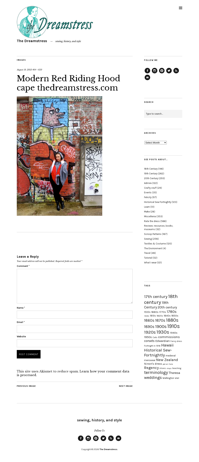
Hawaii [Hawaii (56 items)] (167, 345)
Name (21, 307)
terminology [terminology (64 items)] (156, 372)
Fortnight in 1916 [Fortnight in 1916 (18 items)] (152, 345)
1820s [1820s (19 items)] (160, 315)
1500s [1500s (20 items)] (147, 312)
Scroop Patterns (152, 234)
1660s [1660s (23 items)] (154, 312)
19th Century (150, 173)
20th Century (151, 178)
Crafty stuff (150, 187)
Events (147, 192)
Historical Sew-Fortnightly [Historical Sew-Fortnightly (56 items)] (158, 353)
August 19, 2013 (24, 69)
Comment (23, 266)
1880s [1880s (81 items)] (172, 320)
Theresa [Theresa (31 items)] (174, 373)
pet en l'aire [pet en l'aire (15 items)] (168, 364)
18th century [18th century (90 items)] (161, 299)
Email (21, 322)
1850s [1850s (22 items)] (174, 315)
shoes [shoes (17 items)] (162, 368)
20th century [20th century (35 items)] (167, 307)
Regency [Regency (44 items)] (151, 367)
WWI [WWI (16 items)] (177, 378)
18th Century (151, 168)
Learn (147, 206)
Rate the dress (152, 221)
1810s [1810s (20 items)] (153, 315)
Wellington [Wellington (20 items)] (168, 378)
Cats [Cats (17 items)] (155, 337)
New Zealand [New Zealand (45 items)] (167, 360)
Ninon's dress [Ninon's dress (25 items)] (153, 363)
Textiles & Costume (155, 243)
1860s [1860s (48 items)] (149, 320)
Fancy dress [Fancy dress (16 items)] (176, 341)
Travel (147, 253)
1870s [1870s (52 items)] (160, 320)
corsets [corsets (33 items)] (149, 341)
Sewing (148, 238)
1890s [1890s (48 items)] (149, 326)
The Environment (153, 248)
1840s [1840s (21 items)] (167, 315)
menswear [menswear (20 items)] (149, 360)
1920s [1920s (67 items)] (150, 332)
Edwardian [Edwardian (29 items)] (162, 341)
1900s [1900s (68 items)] (161, 326)
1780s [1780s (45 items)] (172, 311)
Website (21, 336)
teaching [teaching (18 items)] (176, 368)
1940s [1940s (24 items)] (173, 332)
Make (147, 211)
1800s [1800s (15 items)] (146, 316)
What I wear (150, 262)
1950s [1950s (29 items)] (148, 337)
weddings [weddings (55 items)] (153, 377)
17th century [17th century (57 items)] (155, 296)
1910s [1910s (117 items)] (173, 326)
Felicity (147, 197)
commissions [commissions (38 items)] (169, 337)
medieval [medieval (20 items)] (171, 355)
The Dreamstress (32, 41)
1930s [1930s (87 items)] (162, 332)
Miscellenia (150, 216)
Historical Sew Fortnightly (157, 202)
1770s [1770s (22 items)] (162, 312)
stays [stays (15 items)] (169, 368)
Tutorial (148, 257)
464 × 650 (37, 69)
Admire (148, 183)
